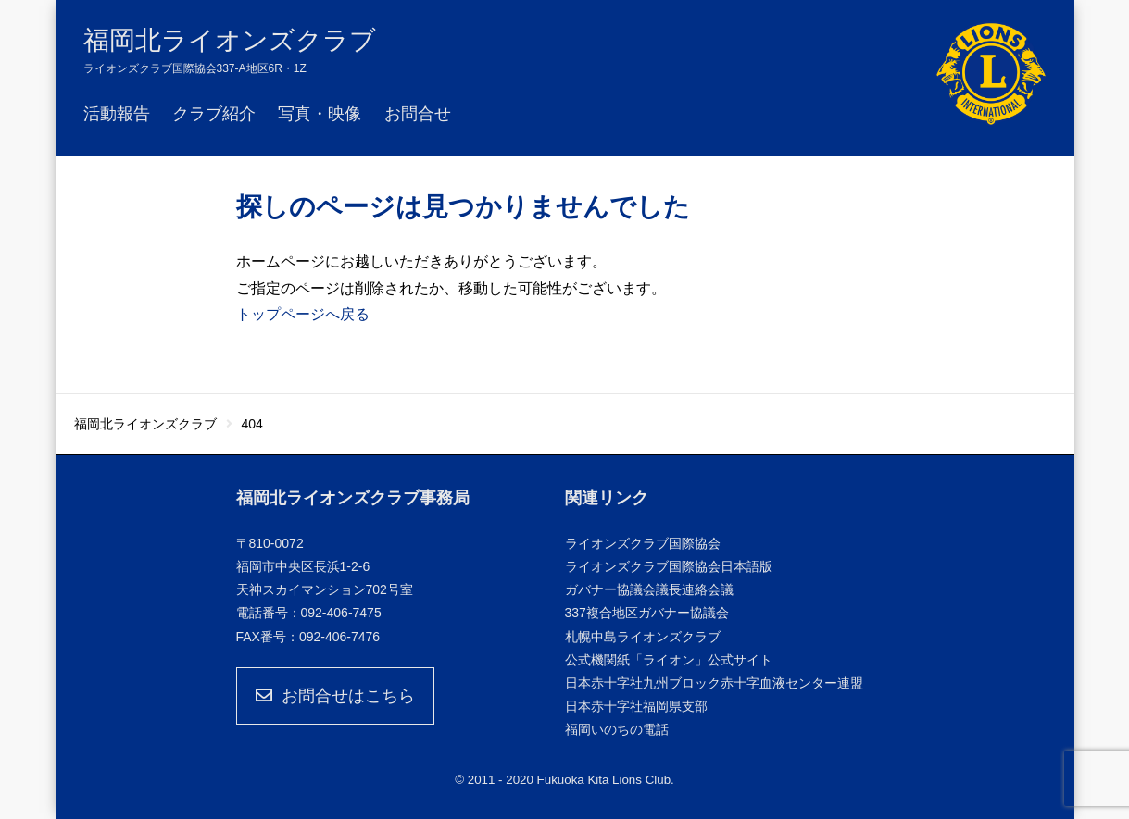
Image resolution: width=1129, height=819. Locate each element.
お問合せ (417, 114)
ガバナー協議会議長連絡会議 (649, 589)
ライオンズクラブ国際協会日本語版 (668, 566)
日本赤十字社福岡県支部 (636, 706)
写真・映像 (319, 114)
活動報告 (116, 114)
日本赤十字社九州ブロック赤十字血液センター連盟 (714, 683)
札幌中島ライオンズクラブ (643, 636)
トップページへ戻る (303, 314)
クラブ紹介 (214, 114)
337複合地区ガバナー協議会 (647, 612)
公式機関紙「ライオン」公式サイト (668, 659)
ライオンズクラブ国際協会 (643, 543)
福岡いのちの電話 (617, 729)
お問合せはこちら (335, 696)
